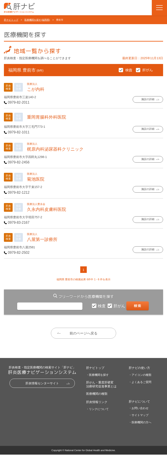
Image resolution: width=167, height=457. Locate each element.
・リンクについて (97, 411)
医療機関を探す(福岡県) (37, 19)
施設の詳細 (148, 99)
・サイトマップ (139, 417)
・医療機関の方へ (140, 424)
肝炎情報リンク (96, 404)
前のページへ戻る (83, 333)
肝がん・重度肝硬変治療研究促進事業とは (101, 386)
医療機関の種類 (96, 396)
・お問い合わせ (139, 410)
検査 (102, 306)
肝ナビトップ (11, 19)
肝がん (120, 306)
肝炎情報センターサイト (42, 385)
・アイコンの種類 (140, 377)
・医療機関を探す (97, 377)
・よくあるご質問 (140, 384)
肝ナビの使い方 (139, 370)
